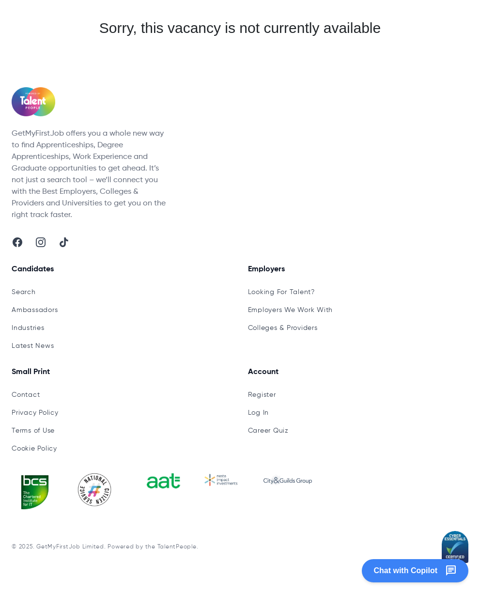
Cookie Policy (34, 448)
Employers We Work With (290, 310)
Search (24, 292)
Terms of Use (33, 430)
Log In (258, 412)
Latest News (33, 346)
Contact (26, 394)
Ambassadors (35, 310)
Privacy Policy (35, 412)
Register (262, 394)
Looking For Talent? (281, 292)
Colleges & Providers (283, 328)
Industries (28, 328)
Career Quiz (268, 430)
